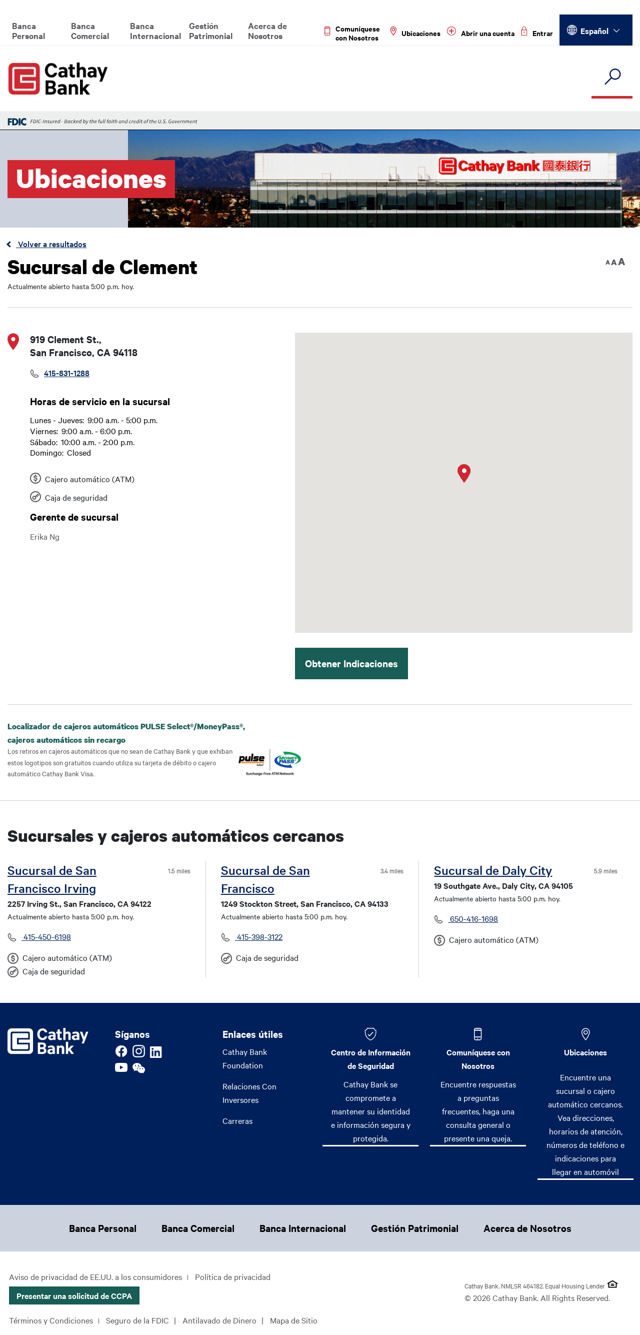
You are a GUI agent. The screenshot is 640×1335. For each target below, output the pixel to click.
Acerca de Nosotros (267, 31)
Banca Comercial (90, 31)
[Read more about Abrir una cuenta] (480, 33)
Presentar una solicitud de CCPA (74, 1295)
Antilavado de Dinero (219, 1320)
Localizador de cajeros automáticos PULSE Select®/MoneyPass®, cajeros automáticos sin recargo (126, 733)
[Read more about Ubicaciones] (415, 33)
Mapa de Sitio (294, 1320)
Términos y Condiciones (51, 1320)
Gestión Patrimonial (210, 31)
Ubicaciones (585, 1051)
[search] (612, 77)
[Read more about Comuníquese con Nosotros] (354, 33)
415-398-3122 (258, 936)
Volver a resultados (51, 243)
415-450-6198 (46, 936)
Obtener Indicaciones (351, 663)
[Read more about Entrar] (537, 33)
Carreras (237, 1120)
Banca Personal (28, 31)
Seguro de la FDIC (137, 1320)
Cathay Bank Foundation (244, 1058)
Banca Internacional (155, 31)
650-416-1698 (473, 918)
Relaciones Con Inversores (249, 1092)
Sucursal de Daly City (493, 870)
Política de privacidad (232, 1276)
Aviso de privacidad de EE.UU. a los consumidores (95, 1276)
